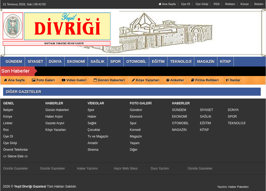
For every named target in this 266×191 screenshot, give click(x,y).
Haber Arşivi (54, 116)
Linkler (7, 123)
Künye (245, 4)
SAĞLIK (205, 116)
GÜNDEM (179, 110)
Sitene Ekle (15, 156)
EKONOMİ (179, 116)
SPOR (232, 116)
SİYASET (206, 110)
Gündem (136, 110)
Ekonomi (136, 116)
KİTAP (204, 130)
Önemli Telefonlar (15, 150)
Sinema (93, 150)
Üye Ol (185, 4)
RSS (217, 4)
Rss (6, 130)
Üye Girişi (201, 4)
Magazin (136, 136)
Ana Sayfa (167, 4)
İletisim (258, 4)
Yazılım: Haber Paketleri (232, 186)
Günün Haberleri (57, 110)
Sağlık (92, 123)
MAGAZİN (179, 130)
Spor (91, 110)
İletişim (8, 110)
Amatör (93, 143)
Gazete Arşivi (54, 123)
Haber (92, 116)
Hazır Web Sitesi (126, 168)
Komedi (135, 130)
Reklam (230, 4)
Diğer (134, 150)
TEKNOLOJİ (237, 123)
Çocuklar (94, 130)
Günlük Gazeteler (15, 168)
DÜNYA (233, 110)
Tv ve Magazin (98, 136)
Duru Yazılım (160, 168)
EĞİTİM (205, 123)
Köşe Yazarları (55, 130)
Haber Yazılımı (87, 168)
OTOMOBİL (180, 123)
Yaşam (134, 143)
